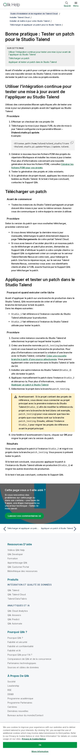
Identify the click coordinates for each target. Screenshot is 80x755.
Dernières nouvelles (18, 709)
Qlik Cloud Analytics (18, 609)
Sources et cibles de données (23, 665)
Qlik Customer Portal (18, 565)
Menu (75, 6)
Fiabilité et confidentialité (20, 644)
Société (11, 679)
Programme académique (20, 696)
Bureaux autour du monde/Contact (25, 713)
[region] (40, 738)
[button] (72, 142)
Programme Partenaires (20, 700)
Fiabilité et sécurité (17, 640)
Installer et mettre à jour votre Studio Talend (30, 21)
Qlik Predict (13, 617)
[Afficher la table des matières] (6, 13)
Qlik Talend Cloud (17, 592)
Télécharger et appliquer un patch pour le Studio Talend (35, 25)
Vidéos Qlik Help (16, 548)
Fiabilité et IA (14, 648)
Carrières (12, 705)
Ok (40, 745)
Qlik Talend (13, 588)
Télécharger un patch (19, 58)
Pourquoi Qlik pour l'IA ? (20, 652)
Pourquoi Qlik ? (15, 636)
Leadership (13, 684)
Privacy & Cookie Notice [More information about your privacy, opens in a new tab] (34, 739)
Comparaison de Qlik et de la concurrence (29, 657)
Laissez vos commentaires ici (24, 513)
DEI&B (11, 692)
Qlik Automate (15, 621)
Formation (13, 556)
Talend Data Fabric (17, 596)
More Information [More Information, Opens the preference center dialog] (40, 751)
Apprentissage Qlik (17, 560)
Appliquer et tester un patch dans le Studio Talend (33, 62)
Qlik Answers (14, 613)
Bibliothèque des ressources (22, 569)
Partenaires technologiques (22, 661)
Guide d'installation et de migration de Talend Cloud (34, 13)
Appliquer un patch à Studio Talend (29, 384)
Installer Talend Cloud (20, 17)
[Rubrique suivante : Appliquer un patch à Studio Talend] (59, 527)
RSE (9, 688)
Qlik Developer (15, 552)
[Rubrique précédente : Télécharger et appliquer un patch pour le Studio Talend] (20, 527)
